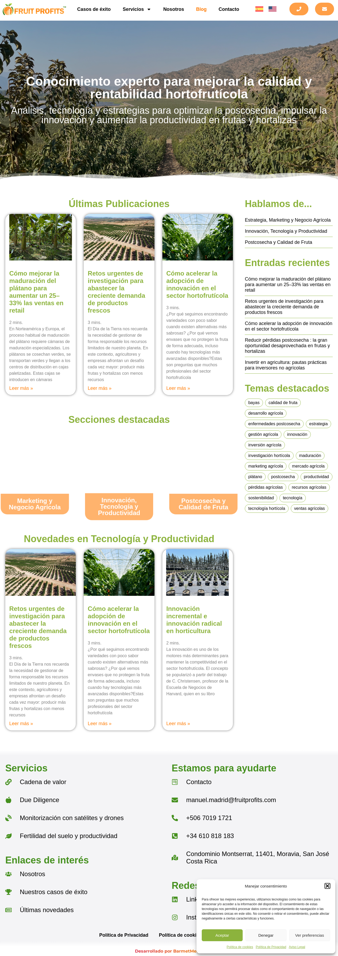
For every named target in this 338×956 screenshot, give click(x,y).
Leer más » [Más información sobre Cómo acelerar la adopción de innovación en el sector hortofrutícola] (178, 388)
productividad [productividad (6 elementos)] (316, 476)
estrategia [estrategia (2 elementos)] (318, 424)
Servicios (137, 9)
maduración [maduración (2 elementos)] (310, 455)
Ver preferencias (309, 935)
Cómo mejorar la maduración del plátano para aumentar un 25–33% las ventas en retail (36, 292)
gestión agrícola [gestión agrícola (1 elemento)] (263, 434)
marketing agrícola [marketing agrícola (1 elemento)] (265, 466)
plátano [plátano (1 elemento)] (255, 476)
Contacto (229, 9)
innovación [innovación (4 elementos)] (297, 434)
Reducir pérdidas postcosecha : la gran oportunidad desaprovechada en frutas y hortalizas (287, 345)
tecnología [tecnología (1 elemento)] (292, 498)
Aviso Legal (297, 947)
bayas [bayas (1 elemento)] (254, 402)
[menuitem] (259, 9)
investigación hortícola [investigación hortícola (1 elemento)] (269, 455)
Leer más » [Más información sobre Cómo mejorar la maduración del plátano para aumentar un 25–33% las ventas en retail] (21, 388)
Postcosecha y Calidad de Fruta (278, 242)
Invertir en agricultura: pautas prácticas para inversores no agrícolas (286, 365)
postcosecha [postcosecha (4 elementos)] (283, 476)
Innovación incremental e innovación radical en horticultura (194, 619)
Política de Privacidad (271, 947)
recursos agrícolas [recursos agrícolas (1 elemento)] (309, 487)
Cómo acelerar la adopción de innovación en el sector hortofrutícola (197, 284)
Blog (201, 9)
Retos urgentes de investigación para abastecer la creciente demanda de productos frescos (116, 292)
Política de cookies (240, 947)
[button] (327, 886)
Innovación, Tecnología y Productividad (286, 231)
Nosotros (173, 9)
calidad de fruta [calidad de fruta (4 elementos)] (283, 402)
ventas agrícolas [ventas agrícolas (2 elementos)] (309, 508)
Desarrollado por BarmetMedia (169, 951)
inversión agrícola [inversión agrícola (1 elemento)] (264, 445)
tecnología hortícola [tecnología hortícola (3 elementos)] (266, 508)
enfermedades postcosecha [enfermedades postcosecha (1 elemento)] (274, 424)
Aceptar (222, 935)
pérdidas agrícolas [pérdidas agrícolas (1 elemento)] (265, 487)
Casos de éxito (94, 9)
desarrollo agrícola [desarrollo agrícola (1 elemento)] (265, 413)
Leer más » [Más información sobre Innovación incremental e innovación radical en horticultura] (178, 723)
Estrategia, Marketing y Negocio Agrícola (288, 220)
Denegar (266, 935)
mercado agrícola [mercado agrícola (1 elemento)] (308, 466)
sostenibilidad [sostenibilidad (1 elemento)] (261, 498)
